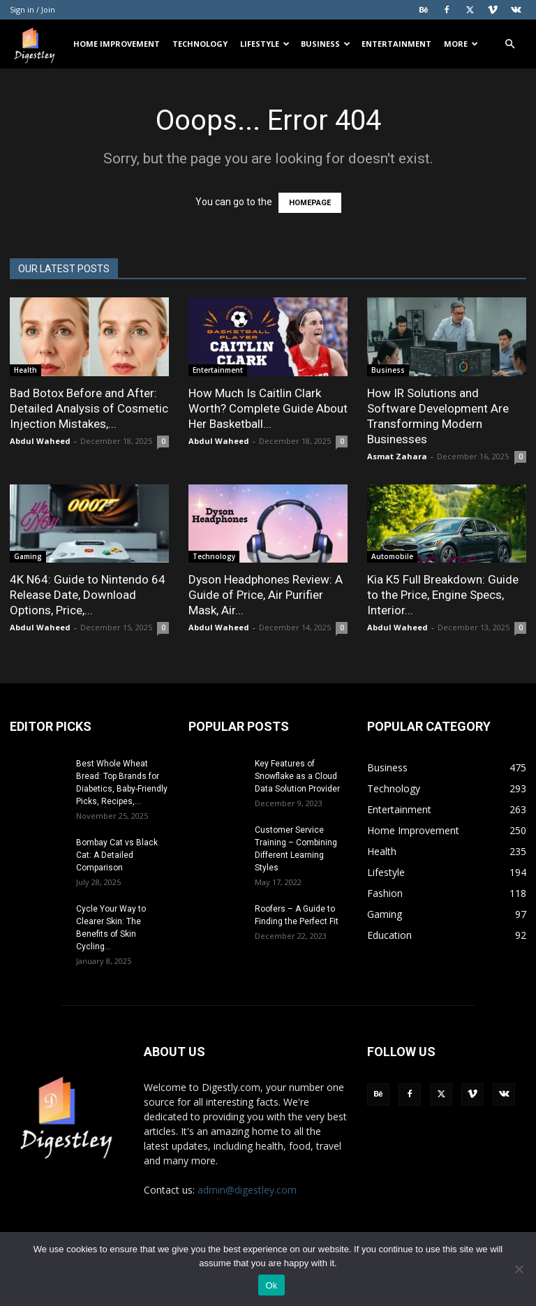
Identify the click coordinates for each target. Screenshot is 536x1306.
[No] (519, 1269)
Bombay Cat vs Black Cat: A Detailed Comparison (117, 855)
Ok (271, 1285)
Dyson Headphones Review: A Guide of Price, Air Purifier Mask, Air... (265, 594)
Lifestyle (265, 43)
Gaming (28, 556)
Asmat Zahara (397, 456)
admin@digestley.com (247, 1189)
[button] (509, 44)
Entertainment (396, 43)
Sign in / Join (32, 9)
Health (25, 370)
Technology (200, 43)
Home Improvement (116, 43)
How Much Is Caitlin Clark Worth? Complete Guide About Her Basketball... (268, 408)
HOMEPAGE (310, 202)
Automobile (392, 556)
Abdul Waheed (40, 441)
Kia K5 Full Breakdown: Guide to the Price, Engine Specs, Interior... (443, 594)
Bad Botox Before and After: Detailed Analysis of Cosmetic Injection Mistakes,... (89, 408)
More (461, 43)
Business (325, 43)
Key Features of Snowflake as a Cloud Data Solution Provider (297, 776)
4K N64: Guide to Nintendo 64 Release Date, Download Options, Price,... (87, 594)
